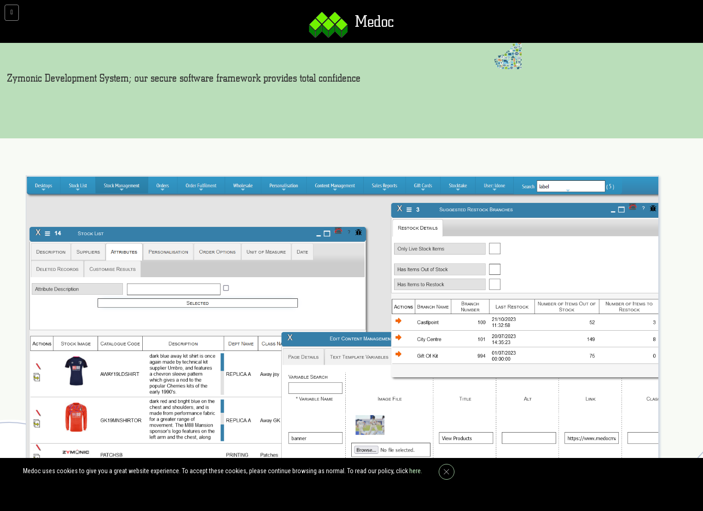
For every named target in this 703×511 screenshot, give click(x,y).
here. (415, 471)
